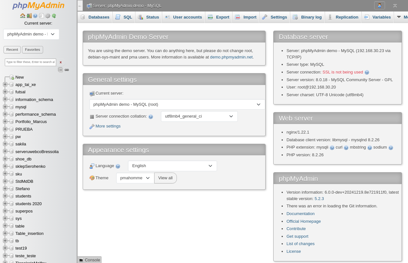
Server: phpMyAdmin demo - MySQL (127, 5)
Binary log (307, 16)
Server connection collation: (121, 116)
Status (148, 16)
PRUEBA (24, 129)
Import (245, 16)
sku (18, 174)
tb (17, 240)
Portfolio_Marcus (31, 121)
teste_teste (25, 255)
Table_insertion (29, 233)
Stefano (22, 188)
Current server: (38, 23)
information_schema (34, 99)
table (19, 226)
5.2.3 (319, 198)
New (19, 77)
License (293, 251)
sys (18, 218)
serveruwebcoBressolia (37, 151)
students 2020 (28, 203)
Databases (95, 16)
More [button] (373, 16)
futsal (20, 91)
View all (165, 177)
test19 (21, 248)
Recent (12, 49)
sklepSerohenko (30, 166)
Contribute (296, 228)
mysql (20, 106)
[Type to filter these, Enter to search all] (30, 62)
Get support (297, 236)
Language (105, 166)
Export (219, 16)
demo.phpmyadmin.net (231, 57)
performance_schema (35, 114)
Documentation (300, 213)
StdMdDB (24, 181)
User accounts (183, 16)
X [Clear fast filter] (61, 62)
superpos (24, 211)
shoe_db (23, 159)
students (23, 196)
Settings (274, 16)
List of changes (300, 243)
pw (18, 136)
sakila (20, 144)
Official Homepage (303, 221)
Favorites (32, 49)
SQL (123, 16)
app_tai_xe (25, 84)
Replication (343, 16)
